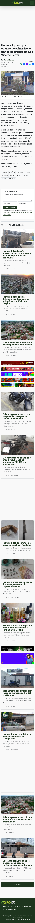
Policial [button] (4, 172)
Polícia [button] (12, 175)
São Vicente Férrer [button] (23, 172)
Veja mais (17, 884)
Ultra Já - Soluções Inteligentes (21, 919)
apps (17, 906)
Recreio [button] (25, 175)
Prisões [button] (12, 172)
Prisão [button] (19, 175)
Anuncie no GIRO (7, 906)
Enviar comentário (9, 207)
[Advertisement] (17, 24)
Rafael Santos (9, 60)
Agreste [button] (5, 175)
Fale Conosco (26, 906)
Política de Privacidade (9, 909)
